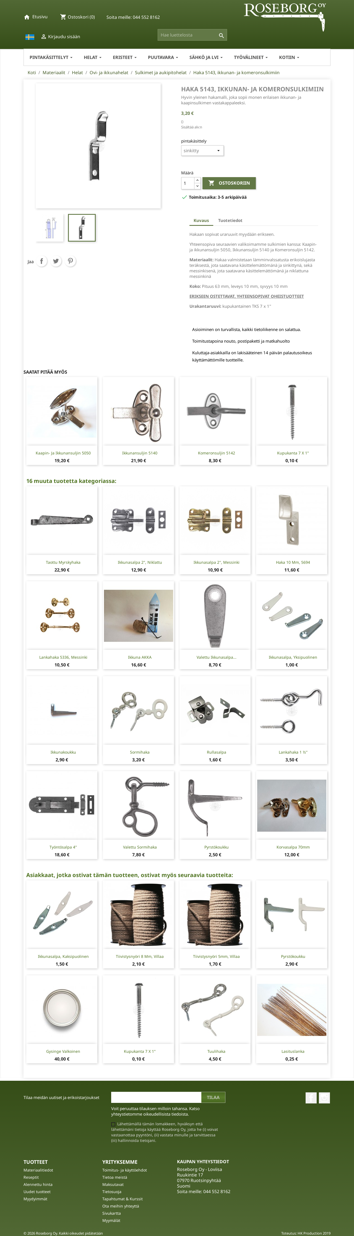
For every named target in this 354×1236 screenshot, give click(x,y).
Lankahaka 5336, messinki (63, 657)
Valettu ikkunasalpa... (216, 657)
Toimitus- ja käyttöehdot (124, 1170)
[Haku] (192, 35)
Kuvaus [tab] (201, 220)
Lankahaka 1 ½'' (293, 752)
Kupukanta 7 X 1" (293, 453)
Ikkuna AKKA (140, 657)
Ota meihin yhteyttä (120, 1206)
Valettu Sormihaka (140, 847)
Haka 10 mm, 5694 (293, 562)
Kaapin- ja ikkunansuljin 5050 (63, 453)
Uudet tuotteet (37, 1191)
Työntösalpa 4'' (63, 847)
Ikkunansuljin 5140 (139, 453)
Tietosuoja (111, 1191)
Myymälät (111, 1220)
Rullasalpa (216, 752)
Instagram (324, 1097)
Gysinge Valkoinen (63, 1051)
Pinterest (70, 261)
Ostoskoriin (229, 183)
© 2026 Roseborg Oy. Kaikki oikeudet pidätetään (63, 1233)
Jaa (41, 261)
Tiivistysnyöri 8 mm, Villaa (140, 956)
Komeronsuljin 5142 (216, 453)
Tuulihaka (216, 1051)
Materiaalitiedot (38, 1170)
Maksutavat (113, 1184)
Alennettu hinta (38, 1184)
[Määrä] (187, 183)
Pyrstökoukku (216, 847)
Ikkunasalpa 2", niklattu (140, 562)
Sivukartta (111, 1213)
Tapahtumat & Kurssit (122, 1198)
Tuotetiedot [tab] (230, 220)
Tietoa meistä (114, 1177)
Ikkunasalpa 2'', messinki (217, 562)
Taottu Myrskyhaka (63, 562)
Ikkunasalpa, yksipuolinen (293, 657)
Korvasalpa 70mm (293, 847)
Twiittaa (55, 261)
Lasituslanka (293, 1051)
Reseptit (31, 1177)
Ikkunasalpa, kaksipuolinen (63, 956)
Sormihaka (140, 752)
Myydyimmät (35, 1198)
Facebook (311, 1097)
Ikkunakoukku (63, 752)
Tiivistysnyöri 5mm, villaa (216, 956)
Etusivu (40, 17)
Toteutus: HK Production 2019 (305, 1233)
